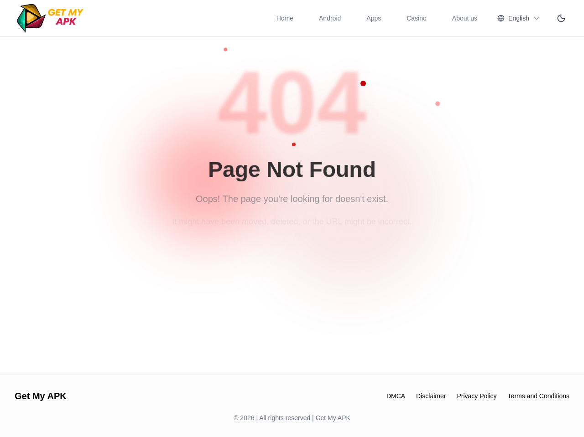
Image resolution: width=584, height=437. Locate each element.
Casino (417, 18)
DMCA (395, 396)
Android (330, 18)
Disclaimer (431, 396)
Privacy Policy (476, 396)
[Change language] (519, 18)
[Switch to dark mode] (561, 18)
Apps (373, 18)
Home (284, 18)
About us (464, 18)
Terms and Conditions (538, 396)
